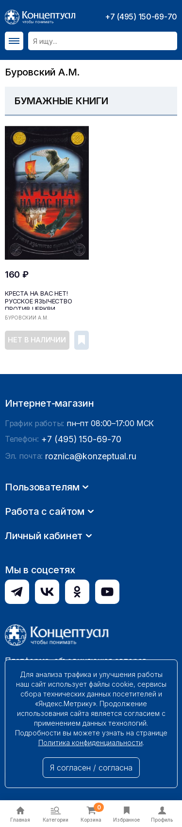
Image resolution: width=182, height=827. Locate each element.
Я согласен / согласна (91, 767)
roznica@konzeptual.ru (87, 596)
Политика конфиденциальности (90, 742)
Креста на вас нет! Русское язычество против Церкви (37, 299)
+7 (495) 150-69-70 (141, 16)
